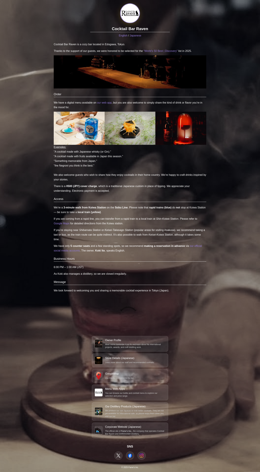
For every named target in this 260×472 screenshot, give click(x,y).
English (123, 35)
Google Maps (61, 223)
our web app (104, 102)
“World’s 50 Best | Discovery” (161, 51)
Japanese (135, 35)
